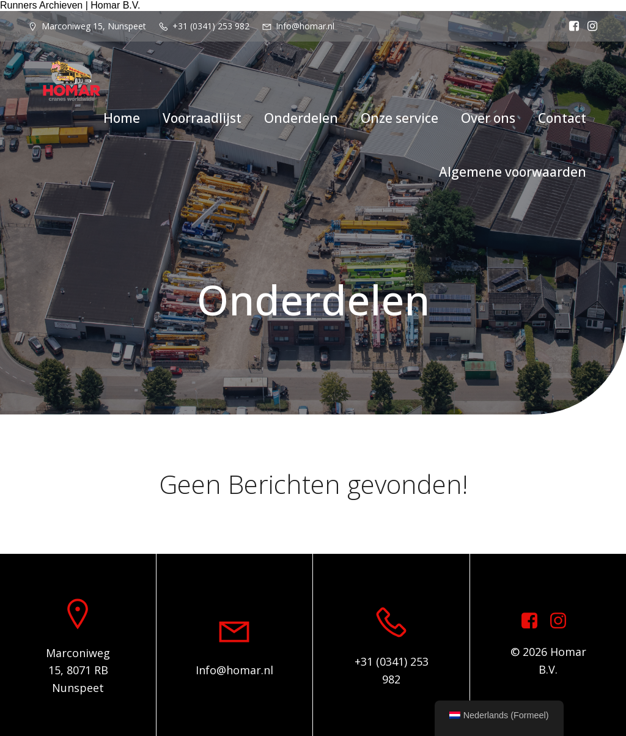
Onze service (399, 118)
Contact (562, 118)
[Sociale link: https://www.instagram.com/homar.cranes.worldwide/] (589, 26)
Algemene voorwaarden (512, 171)
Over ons (488, 118)
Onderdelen (301, 118)
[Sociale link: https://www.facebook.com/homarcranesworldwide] (571, 26)
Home (121, 118)
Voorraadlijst (202, 118)
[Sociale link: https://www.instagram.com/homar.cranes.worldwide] (562, 621)
